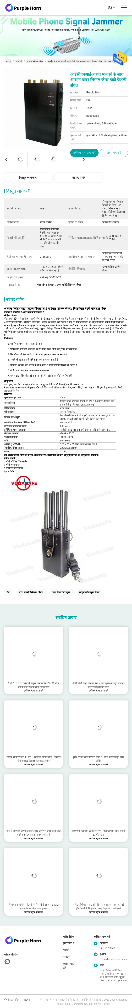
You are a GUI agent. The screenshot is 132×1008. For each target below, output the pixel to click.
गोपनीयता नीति (11, 999)
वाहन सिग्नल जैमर (35, 61)
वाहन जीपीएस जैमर (89, 592)
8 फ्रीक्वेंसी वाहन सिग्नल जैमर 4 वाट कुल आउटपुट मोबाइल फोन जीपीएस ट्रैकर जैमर (99, 685)
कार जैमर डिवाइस (61, 592)
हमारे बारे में (68, 943)
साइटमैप (26, 999)
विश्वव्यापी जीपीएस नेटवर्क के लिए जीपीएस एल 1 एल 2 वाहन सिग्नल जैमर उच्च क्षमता (33, 906)
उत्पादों (19, 61)
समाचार (66, 957)
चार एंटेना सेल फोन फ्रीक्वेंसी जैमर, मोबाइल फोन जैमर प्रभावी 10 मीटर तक (99, 833)
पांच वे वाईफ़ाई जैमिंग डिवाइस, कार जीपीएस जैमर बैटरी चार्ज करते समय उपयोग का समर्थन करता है (33, 833)
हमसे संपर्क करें (68, 965)
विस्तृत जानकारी (28, 177)
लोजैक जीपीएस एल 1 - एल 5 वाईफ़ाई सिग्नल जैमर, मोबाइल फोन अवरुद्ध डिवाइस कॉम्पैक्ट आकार (33, 759)
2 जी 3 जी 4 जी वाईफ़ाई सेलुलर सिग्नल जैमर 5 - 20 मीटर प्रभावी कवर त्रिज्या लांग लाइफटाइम (33, 685)
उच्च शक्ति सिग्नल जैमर (31, 592)
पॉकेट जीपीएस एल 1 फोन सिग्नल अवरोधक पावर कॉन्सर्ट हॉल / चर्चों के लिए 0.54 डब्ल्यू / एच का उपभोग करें (98, 906)
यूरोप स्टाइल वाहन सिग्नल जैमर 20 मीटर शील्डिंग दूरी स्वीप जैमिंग (98, 759)
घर (8, 61)
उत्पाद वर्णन (78, 177)
